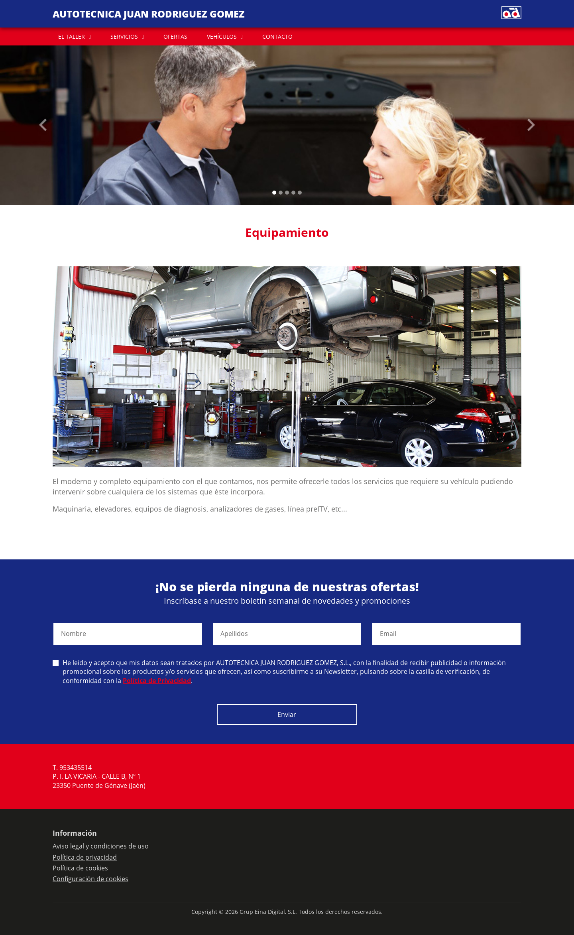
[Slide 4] (300, 193)
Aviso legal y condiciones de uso (101, 846)
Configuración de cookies (90, 878)
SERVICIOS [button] (124, 36)
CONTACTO (277, 36)
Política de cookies (80, 868)
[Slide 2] (287, 193)
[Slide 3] (293, 193)
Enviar (286, 714)
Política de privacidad (85, 857)
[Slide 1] (281, 193)
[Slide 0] (274, 193)
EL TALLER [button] (71, 36)
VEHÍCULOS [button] (222, 36)
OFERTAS (175, 36)
